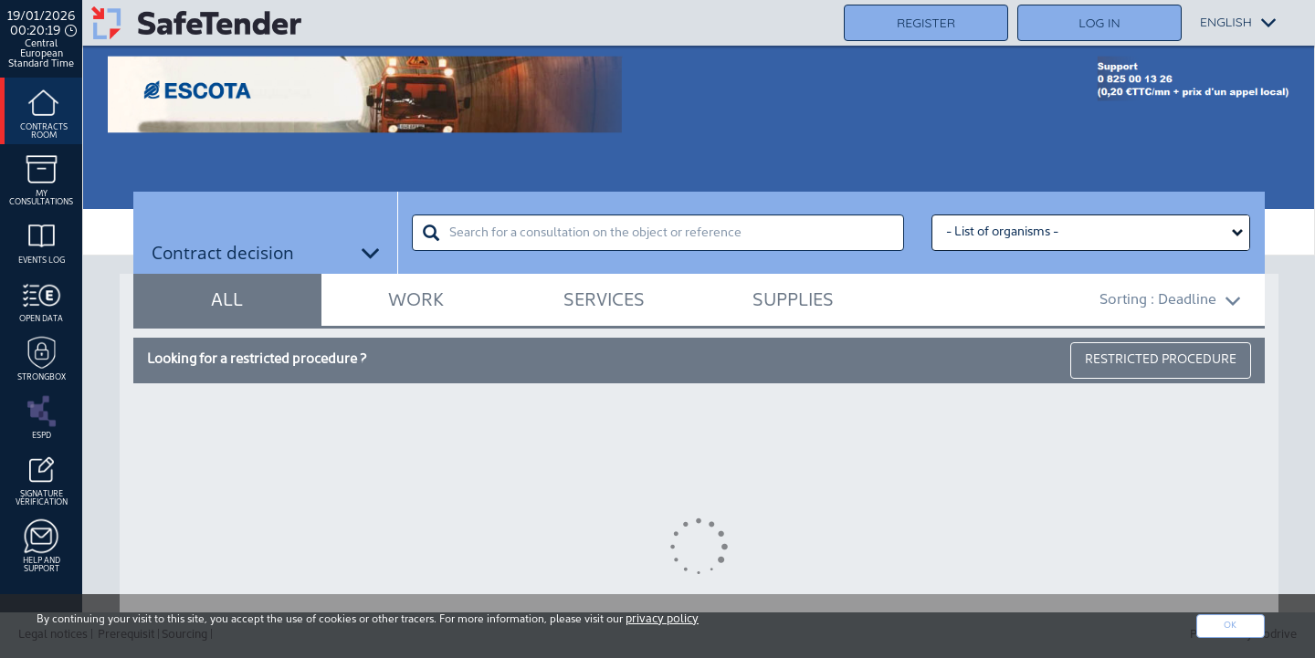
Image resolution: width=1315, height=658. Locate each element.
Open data (41, 298)
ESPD (41, 415)
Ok (1230, 626)
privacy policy (662, 619)
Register (926, 23)
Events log (41, 240)
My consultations (41, 177)
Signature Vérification (42, 478)
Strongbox (41, 356)
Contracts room (44, 111)
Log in (1099, 23)
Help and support (41, 544)
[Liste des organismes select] (1091, 232)
